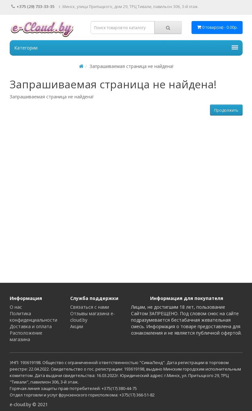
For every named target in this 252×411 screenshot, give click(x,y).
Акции (76, 326)
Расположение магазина (26, 336)
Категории (126, 48)
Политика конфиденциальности (33, 316)
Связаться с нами (89, 307)
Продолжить (226, 110)
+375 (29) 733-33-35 (32, 6)
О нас (16, 307)
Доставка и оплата (31, 326)
